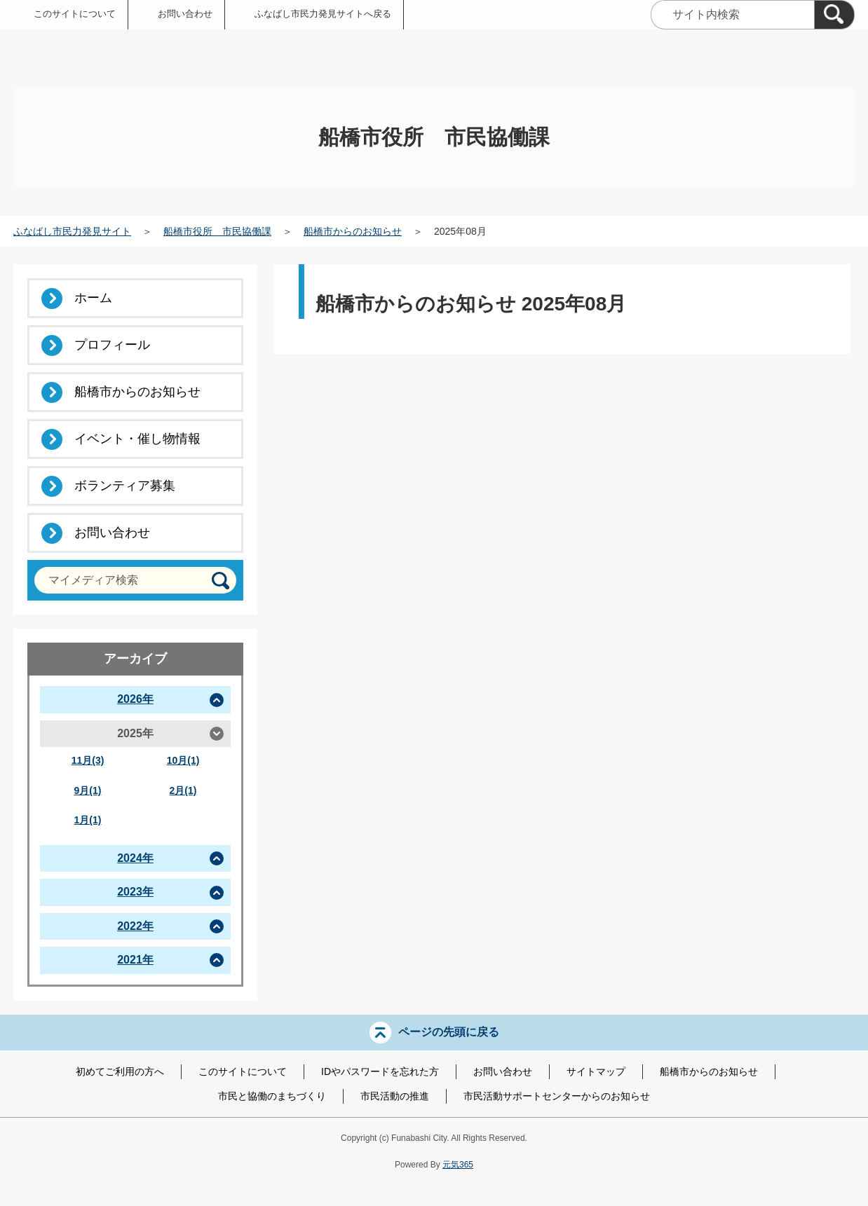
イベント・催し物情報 (137, 439)
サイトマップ (596, 1071)
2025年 (135, 733)
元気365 (457, 1165)
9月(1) (88, 790)
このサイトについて (75, 13)
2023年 (135, 892)
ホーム (93, 298)
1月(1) (88, 819)
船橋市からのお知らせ (353, 231)
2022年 (135, 926)
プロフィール (112, 345)
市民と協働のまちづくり (272, 1096)
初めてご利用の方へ (120, 1071)
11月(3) (88, 760)
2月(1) (183, 790)
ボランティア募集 (124, 486)
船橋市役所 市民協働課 (217, 231)
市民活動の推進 (394, 1096)
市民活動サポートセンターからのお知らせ (556, 1096)
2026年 (135, 699)
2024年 (135, 858)
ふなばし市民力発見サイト (72, 231)
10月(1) (183, 760)
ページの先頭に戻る (448, 1031)
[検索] (834, 14)
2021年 (135, 960)
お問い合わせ (185, 13)
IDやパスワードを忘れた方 (380, 1071)
